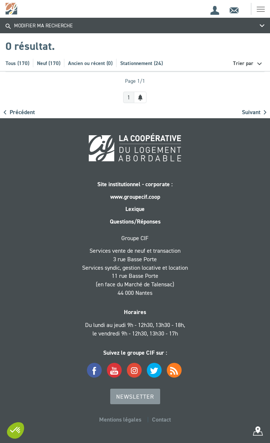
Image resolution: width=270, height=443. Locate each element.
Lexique (135, 209)
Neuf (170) (48, 63)
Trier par (244, 63)
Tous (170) (17, 63)
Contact (161, 419)
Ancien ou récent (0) (90, 63)
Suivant (254, 112)
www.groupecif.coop (135, 197)
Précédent (19, 112)
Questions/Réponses (135, 221)
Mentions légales (120, 419)
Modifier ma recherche (39, 25)
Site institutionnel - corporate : (135, 184)
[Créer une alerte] (140, 97)
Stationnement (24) (141, 63)
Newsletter (135, 396)
